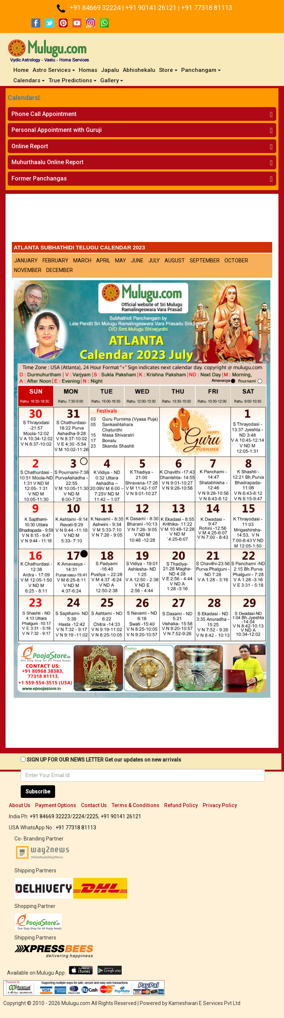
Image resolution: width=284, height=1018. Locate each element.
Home (22, 69)
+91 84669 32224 (96, 7)
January (26, 260)
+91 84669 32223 (50, 816)
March (82, 260)
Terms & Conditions (135, 805)
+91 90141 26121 (151, 7)
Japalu (110, 70)
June (137, 260)
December (59, 270)
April (103, 260)
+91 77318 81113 (206, 7)
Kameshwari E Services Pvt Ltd (204, 1003)
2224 (78, 816)
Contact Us (94, 805)
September (205, 260)
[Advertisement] (142, 219)
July (154, 260)
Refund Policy (181, 805)
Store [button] (168, 70)
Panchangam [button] (201, 70)
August (175, 260)
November (27, 270)
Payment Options (55, 805)
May (120, 260)
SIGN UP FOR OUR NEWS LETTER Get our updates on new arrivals (104, 760)
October (236, 260)
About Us (19, 805)
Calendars (23, 98)
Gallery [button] (111, 80)
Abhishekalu (139, 70)
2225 (92, 816)
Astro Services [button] (54, 70)
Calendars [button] (29, 80)
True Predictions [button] (72, 80)
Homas (88, 70)
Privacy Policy (220, 805)
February (55, 260)
